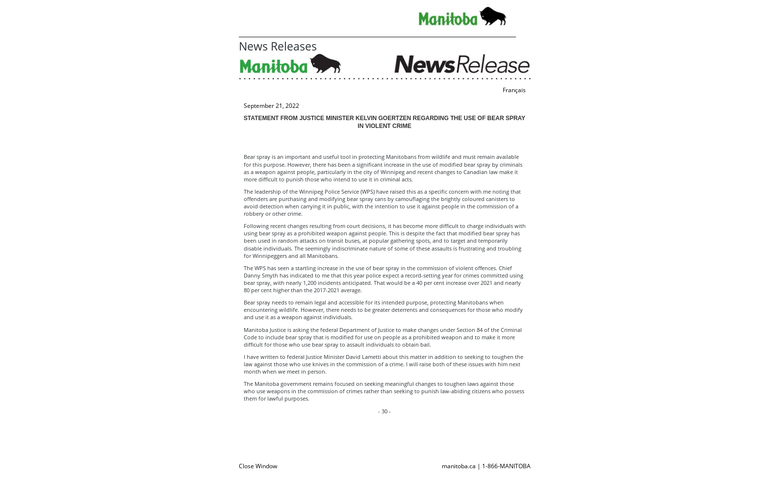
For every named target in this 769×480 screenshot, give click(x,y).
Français (514, 90)
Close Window (258, 466)
